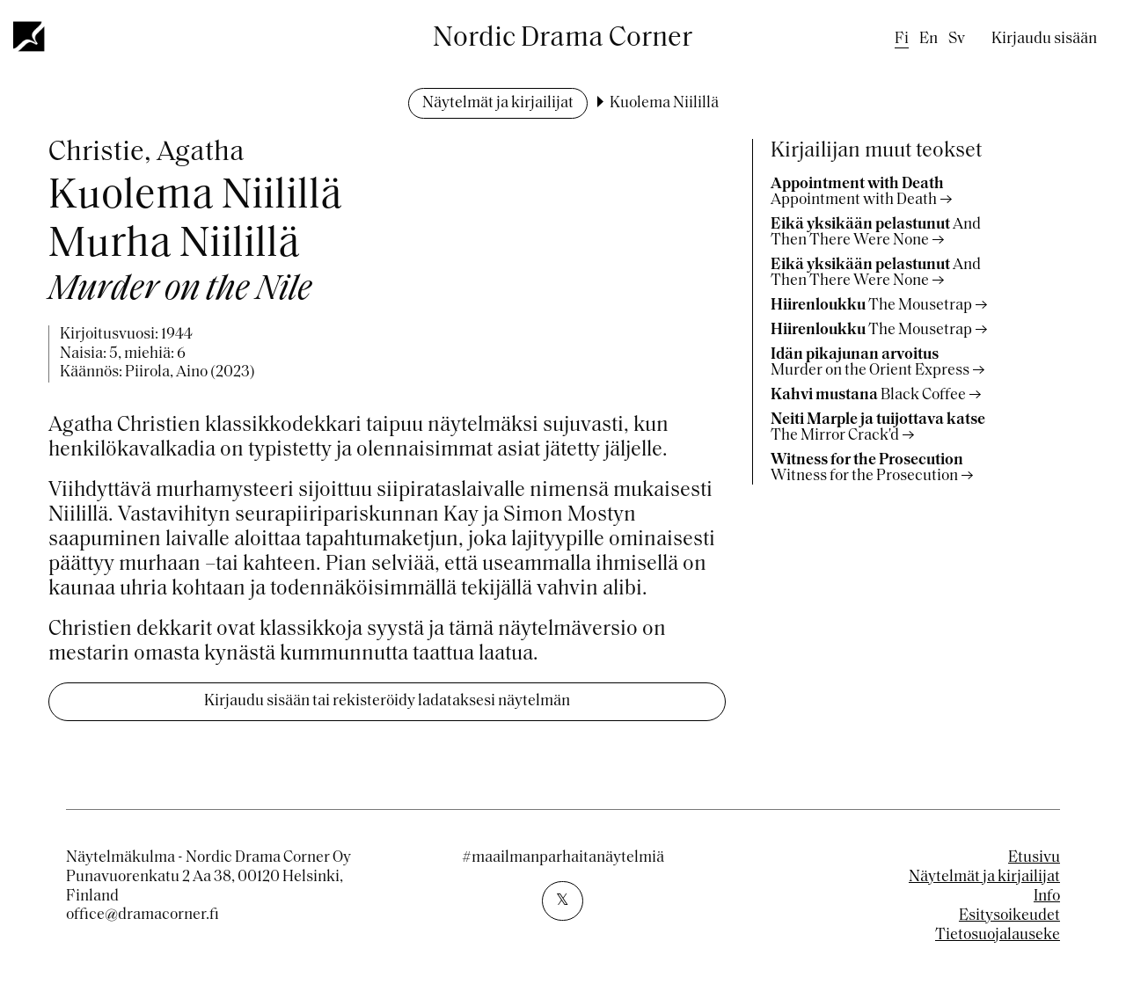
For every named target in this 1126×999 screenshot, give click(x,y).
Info (1047, 896)
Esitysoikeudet (1009, 916)
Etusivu (1034, 858)
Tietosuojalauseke (997, 935)
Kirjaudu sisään (1044, 39)
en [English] (928, 39)
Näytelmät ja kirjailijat (498, 103)
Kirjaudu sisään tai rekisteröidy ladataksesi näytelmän (387, 701)
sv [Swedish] (956, 39)
